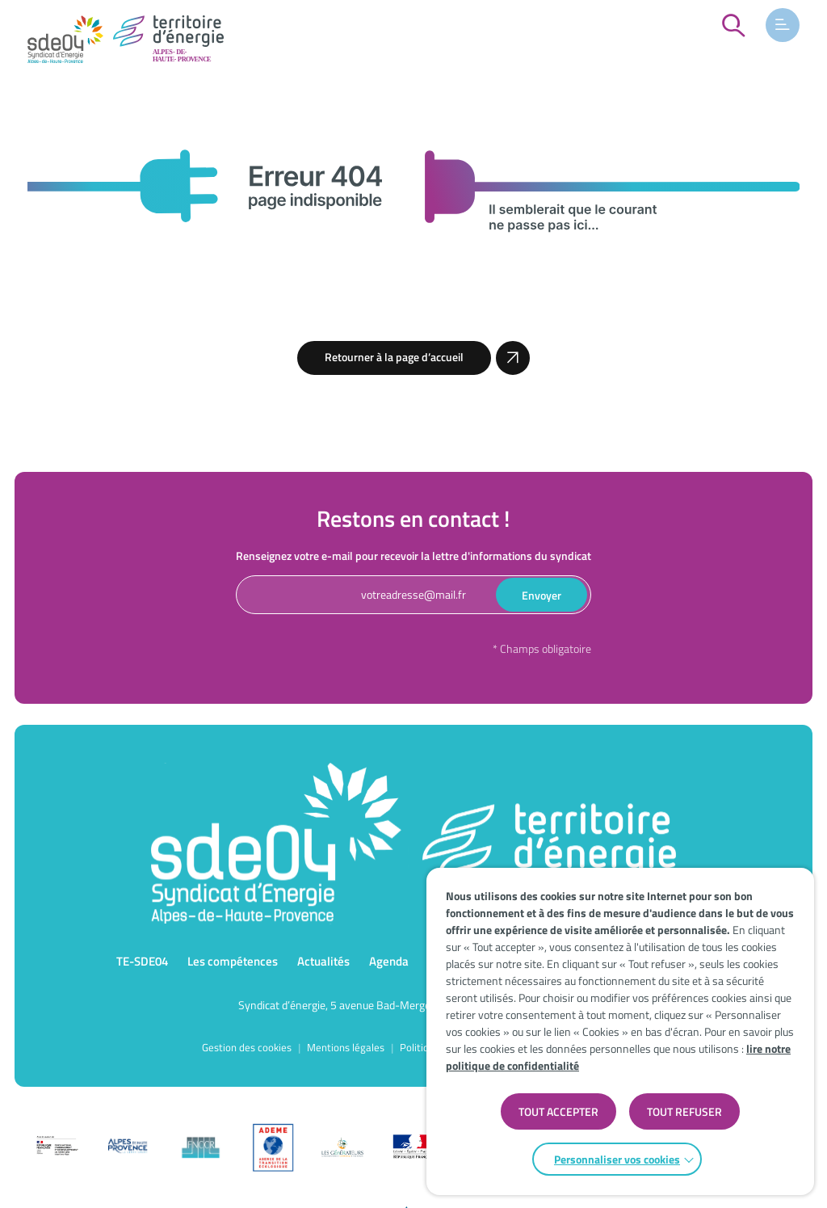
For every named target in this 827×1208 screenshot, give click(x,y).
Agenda (389, 961)
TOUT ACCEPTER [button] (558, 1111)
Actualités (323, 961)
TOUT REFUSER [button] (684, 1111)
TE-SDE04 (142, 961)
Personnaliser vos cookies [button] (617, 1159)
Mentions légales (345, 1047)
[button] (783, 25)
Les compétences (232, 961)
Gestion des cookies (247, 1047)
